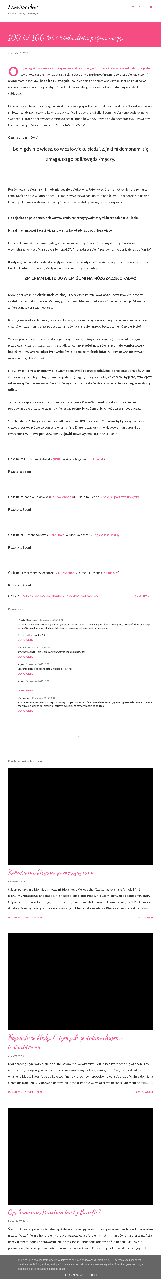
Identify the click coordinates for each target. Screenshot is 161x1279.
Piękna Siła (110, 572)
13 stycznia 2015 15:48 (38, 647)
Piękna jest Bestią (106, 535)
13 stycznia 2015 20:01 (43, 698)
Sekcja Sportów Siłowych (120, 497)
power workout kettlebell (43, 595)
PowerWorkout (23, 6)
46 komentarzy (34, 917)
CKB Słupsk (95, 459)
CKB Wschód (65, 572)
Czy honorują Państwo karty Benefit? (54, 1212)
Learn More (74, 1275)
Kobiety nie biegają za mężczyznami (51, 872)
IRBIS (58, 459)
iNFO (22, 595)
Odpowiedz (26, 639)
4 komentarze (33, 1092)
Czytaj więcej (144, 917)
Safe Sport (57, 535)
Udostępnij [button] (142, 595)
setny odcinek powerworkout (80, 595)
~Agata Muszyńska (27, 620)
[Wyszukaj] (135, 6)
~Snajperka (23, 698)
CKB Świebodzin (62, 497)
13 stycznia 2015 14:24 (51, 620)
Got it (92, 1275)
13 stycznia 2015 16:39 (37, 664)
